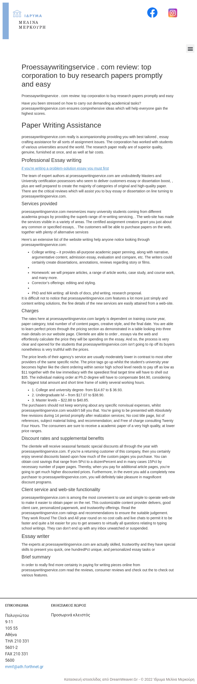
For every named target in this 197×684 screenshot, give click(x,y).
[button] (190, 48)
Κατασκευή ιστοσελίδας (83, 679)
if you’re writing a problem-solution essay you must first (65, 168)
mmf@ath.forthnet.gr (24, 666)
